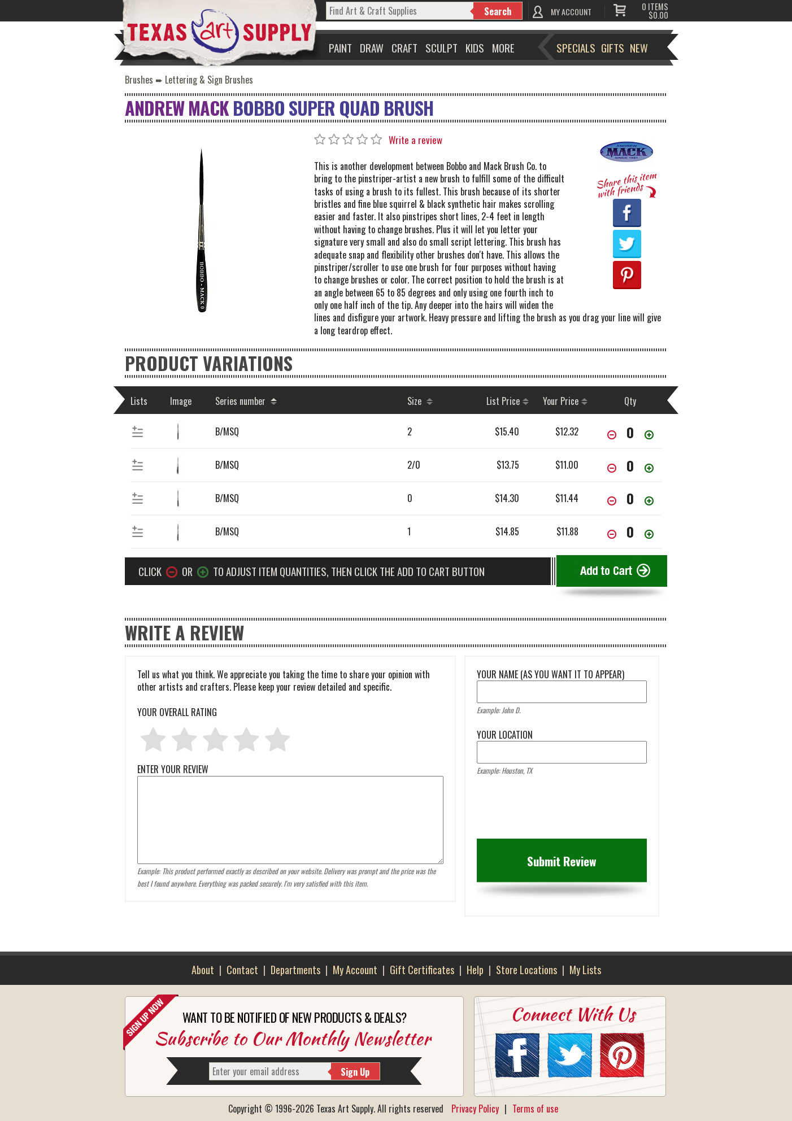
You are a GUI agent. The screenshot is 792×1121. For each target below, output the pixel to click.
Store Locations (526, 969)
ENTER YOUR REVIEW (290, 775)
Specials (575, 47)
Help (475, 969)
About (203, 969)
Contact (242, 969)
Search (497, 11)
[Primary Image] (201, 231)
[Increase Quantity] (649, 435)
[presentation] (563, 811)
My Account (355, 969)
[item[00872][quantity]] (630, 465)
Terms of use (535, 1108)
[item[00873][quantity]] (630, 432)
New (639, 47)
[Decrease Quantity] (611, 435)
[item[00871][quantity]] (630, 498)
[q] (400, 10)
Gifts (612, 47)
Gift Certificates (422, 969)
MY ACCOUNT (571, 12)
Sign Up (355, 1072)
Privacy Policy (475, 1108)
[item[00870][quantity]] (630, 531)
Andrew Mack (177, 107)
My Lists (585, 969)
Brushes (139, 79)
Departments (295, 969)
